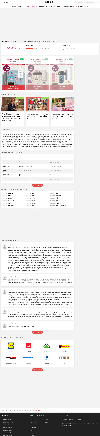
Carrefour (33, 427)
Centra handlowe (7, 427)
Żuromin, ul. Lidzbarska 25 (26, 166)
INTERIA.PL (70, 427)
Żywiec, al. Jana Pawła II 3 (26, 162)
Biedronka (33, 422)
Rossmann (26, 410)
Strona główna (3, 410)
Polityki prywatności (92, 423)
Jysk (32, 430)
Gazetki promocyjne (8, 422)
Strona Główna (7, 419)
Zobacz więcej (37, 185)
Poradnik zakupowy (8, 430)
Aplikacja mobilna (7, 433)
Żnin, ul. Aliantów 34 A (25, 170)
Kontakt (65, 419)
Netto (46, 422)
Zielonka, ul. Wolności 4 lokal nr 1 (28, 174)
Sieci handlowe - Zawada (15, 410)
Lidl (32, 419)
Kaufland (47, 419)
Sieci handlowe (7, 425)
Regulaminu (83, 423)
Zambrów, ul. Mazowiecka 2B (27, 179)
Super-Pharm (34, 433)
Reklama (71, 419)
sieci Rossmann (11, 152)
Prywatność (79, 419)
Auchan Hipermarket (50, 425)
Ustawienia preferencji (67, 425)
